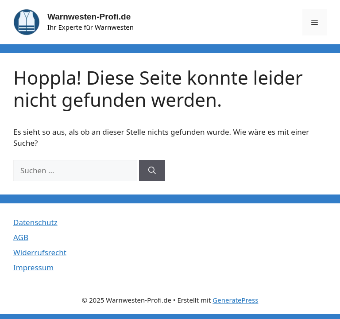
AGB (20, 237)
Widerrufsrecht (39, 252)
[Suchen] (152, 170)
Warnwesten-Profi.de (89, 16)
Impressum (33, 267)
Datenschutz (35, 222)
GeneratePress (235, 300)
